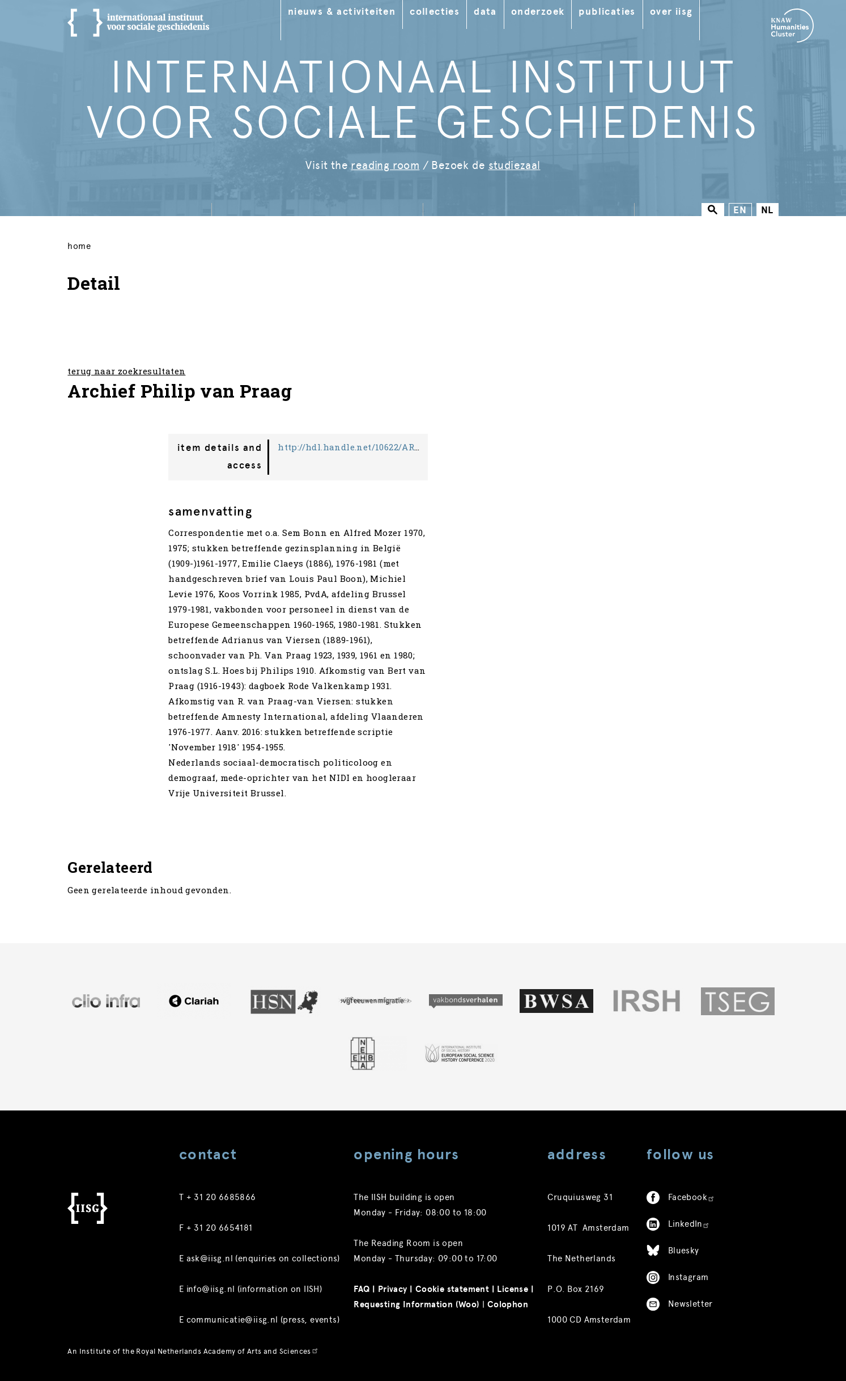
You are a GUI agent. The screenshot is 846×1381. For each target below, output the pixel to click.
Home (79, 246)
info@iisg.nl (210, 1289)
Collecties (435, 12)
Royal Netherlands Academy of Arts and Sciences (227, 1351)
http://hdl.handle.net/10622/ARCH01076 (364, 447)
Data (485, 12)
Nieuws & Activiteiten (342, 12)
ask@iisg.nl (209, 1258)
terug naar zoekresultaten (126, 371)
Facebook (691, 1197)
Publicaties (607, 12)
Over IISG (671, 12)
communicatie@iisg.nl (232, 1320)
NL (767, 210)
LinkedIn (689, 1224)
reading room (385, 165)
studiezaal (514, 165)
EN (740, 210)
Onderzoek (538, 12)
